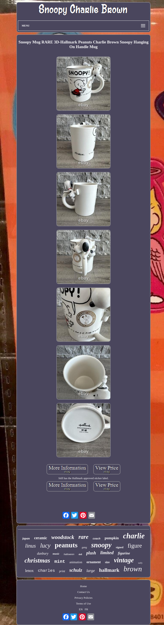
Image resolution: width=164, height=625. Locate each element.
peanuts (66, 545)
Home (83, 586)
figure (135, 545)
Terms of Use (83, 603)
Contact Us (83, 592)
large (90, 570)
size (107, 562)
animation (75, 562)
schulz (75, 570)
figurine (124, 553)
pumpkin (112, 538)
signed (119, 547)
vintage (124, 560)
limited (107, 552)
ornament (93, 562)
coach (96, 538)
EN (80, 609)
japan (26, 538)
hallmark (109, 570)
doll (80, 554)
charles (46, 570)
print (62, 571)
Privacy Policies (83, 597)
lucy (45, 545)
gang (84, 547)
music (56, 553)
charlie (134, 536)
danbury (42, 553)
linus (30, 546)
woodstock (62, 537)
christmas (37, 560)
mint (59, 561)
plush (91, 553)
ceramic (40, 538)
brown (133, 569)
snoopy (101, 545)
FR (86, 609)
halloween (69, 554)
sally (140, 562)
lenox (29, 571)
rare (84, 537)
